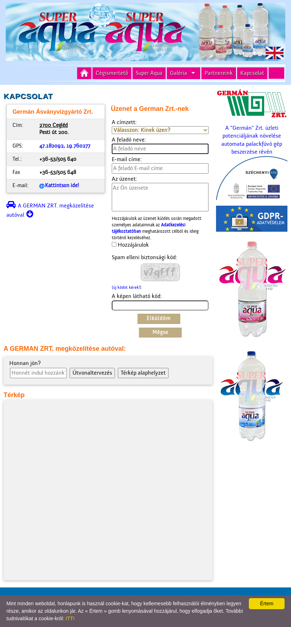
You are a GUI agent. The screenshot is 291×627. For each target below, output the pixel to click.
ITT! (70, 618)
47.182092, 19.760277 (64, 146)
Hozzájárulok (133, 245)
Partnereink (219, 73)
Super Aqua (149, 73)
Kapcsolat (252, 73)
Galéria (178, 73)
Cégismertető (112, 73)
